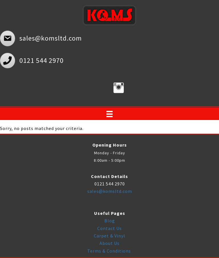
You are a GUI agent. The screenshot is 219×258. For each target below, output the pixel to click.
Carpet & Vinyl (109, 236)
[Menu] (109, 114)
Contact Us (109, 228)
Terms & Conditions (109, 251)
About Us (109, 243)
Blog (109, 220)
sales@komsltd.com (109, 191)
